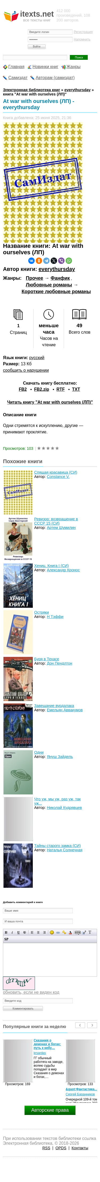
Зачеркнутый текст (25, 932)
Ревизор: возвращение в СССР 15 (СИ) (56, 521)
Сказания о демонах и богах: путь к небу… (47, 1044)
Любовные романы (49, 285)
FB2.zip (41, 389)
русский (37, 357)
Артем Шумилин (61, 527)
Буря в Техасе (46, 659)
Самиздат (17, 77)
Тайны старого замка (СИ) (57, 846)
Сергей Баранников (80, 1094)
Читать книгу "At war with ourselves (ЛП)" (50, 402)
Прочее (34, 278)
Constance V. (58, 476)
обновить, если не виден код (31, 992)
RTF (61, 389)
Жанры (73, 66)
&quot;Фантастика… (82, 1089)
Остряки (41, 612)
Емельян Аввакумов (65, 710)
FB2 (23, 389)
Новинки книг (45, 66)
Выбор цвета (70, 932)
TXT (76, 389)
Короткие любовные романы (56, 291)
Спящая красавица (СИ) (55, 472)
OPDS (60, 1148)
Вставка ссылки (58, 932)
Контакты (80, 1148)
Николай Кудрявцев (64, 807)
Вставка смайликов (52, 932)
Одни (38, 752)
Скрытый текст (78, 932)
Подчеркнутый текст (18, 932)
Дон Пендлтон (59, 663)
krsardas (40, 1053)
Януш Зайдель (60, 756)
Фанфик (60, 278)
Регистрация (83, 32)
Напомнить (82, 39)
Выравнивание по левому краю (32, 932)
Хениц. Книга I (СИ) (51, 566)
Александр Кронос (63, 570)
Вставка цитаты (84, 932)
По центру (38, 932)
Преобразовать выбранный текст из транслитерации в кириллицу (90, 932)
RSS (46, 1148)
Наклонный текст (12, 932)
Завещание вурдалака (54, 706)
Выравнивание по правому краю (44, 932)
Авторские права (50, 1110)
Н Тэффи (55, 616)
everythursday (56, 269)
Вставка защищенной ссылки (64, 932)
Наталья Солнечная (64, 850)
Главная (16, 66)
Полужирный (6, 932)
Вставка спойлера (6, 939)
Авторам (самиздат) (55, 77)
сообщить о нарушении (26, 370)
